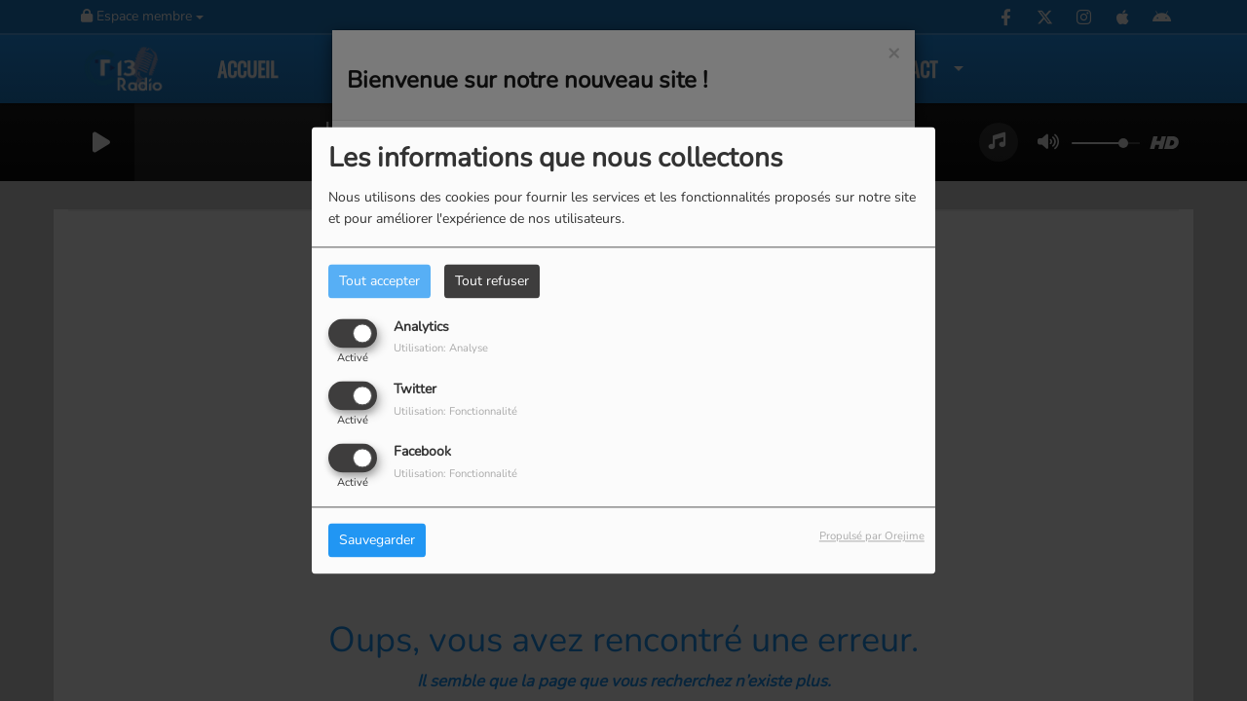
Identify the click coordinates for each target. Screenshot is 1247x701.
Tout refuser (492, 281)
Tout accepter (379, 281)
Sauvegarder (377, 541)
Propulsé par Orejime (872, 537)
